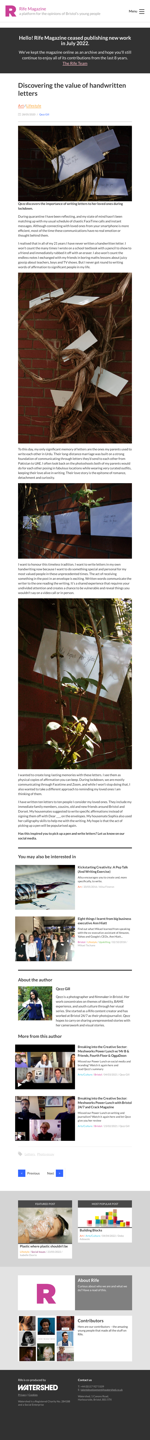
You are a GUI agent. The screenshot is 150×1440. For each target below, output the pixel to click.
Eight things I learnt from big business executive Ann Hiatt (104, 921)
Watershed (38, 1387)
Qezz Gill (125, 1074)
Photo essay (45, 1154)
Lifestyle (33, 105)
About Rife (88, 1279)
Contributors (90, 1320)
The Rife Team (75, 63)
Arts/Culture (85, 1074)
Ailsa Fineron (106, 886)
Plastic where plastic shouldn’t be (44, 1246)
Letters (30, 1154)
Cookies (33, 1394)
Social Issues (38, 1251)
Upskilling (104, 942)
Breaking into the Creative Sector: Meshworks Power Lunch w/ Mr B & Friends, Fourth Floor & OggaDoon (103, 1051)
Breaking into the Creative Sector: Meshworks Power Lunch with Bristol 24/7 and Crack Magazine (105, 1102)
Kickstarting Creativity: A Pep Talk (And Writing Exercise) (103, 869)
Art (21, 105)
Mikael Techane (86, 945)
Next (55, 1173)
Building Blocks (91, 1230)
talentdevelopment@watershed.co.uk (102, 1389)
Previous (29, 1173)
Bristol (81, 942)
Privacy (22, 1394)
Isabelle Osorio (28, 1255)
